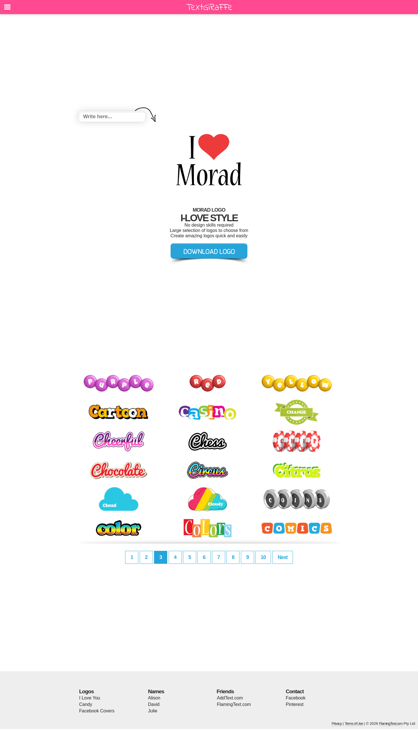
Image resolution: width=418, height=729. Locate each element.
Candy (85, 704)
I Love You (89, 698)
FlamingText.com (234, 704)
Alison (154, 698)
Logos (86, 691)
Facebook (296, 698)
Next (283, 557)
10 (263, 557)
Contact (295, 691)
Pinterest (295, 704)
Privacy (337, 723)
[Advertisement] (209, 63)
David (154, 704)
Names (156, 691)
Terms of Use (354, 723)
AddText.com (230, 698)
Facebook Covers (96, 710)
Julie (152, 710)
